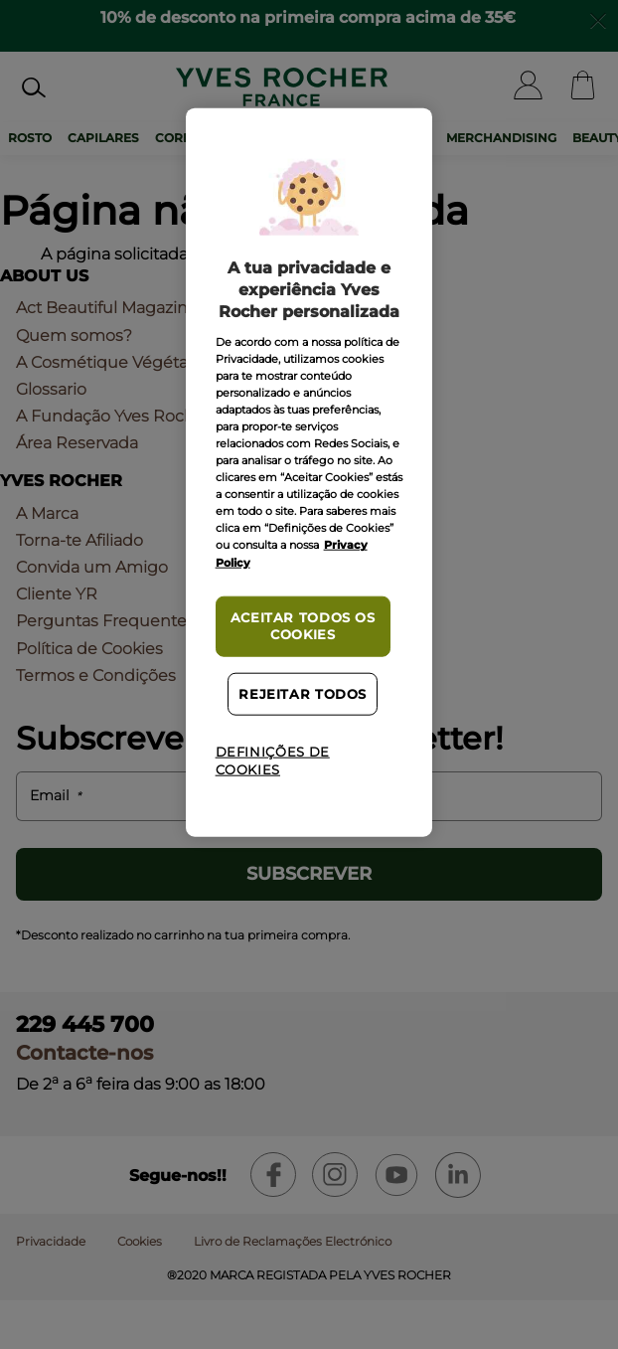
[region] (309, 471)
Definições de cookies (273, 761)
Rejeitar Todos (302, 694)
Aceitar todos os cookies (303, 625)
